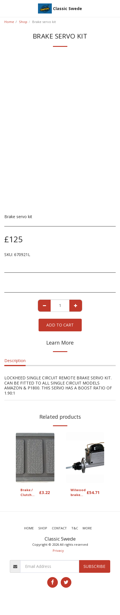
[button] (6, 8)
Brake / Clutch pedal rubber (26, 492)
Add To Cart (60, 325)
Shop (23, 22)
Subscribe (94, 566)
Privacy (58, 550)
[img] (35, 457)
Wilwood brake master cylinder (78, 492)
